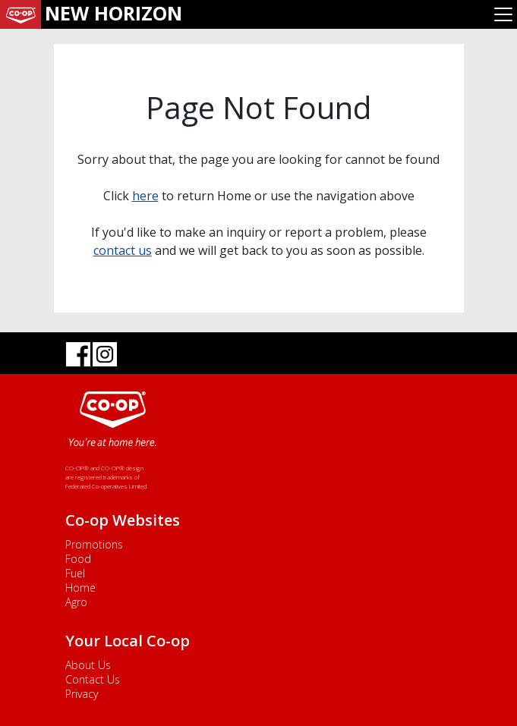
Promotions (94, 544)
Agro (76, 602)
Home (80, 587)
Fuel (75, 573)
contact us (122, 250)
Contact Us (92, 679)
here (145, 195)
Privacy (81, 694)
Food (78, 559)
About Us (88, 665)
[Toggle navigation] (503, 14)
